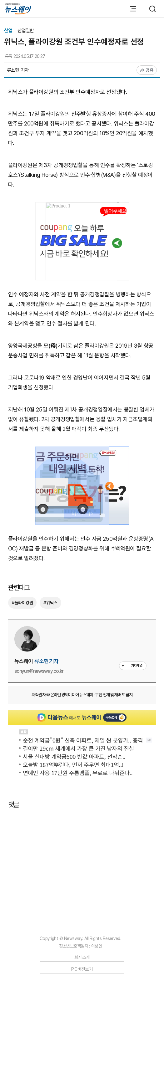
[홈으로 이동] (18, 9)
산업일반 (25, 30)
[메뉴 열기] (130, 8)
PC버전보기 (82, 969)
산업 (8, 30)
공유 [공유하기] (146, 70)
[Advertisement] (85, 865)
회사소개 (82, 957)
